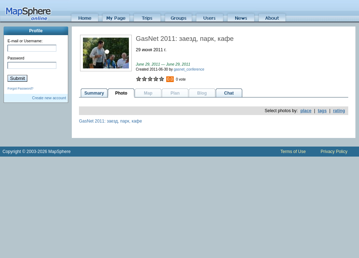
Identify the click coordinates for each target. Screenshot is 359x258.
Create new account (49, 98)
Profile (35, 30)
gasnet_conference (189, 69)
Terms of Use (293, 151)
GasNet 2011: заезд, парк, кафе (110, 121)
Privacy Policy (334, 151)
